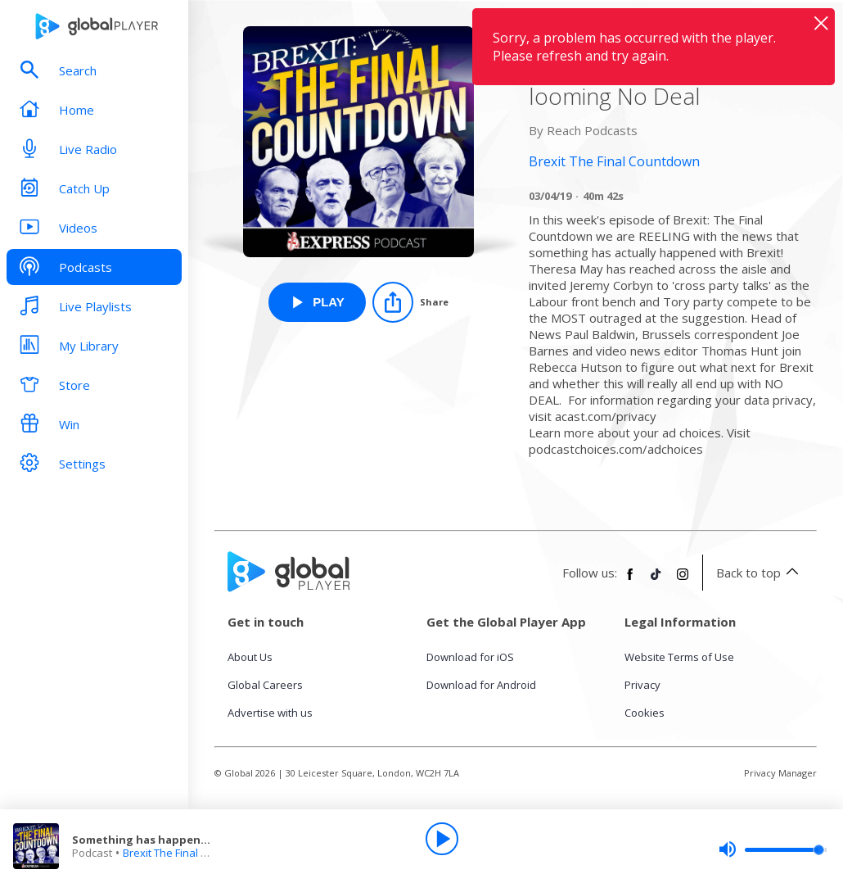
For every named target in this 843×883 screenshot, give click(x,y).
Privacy (642, 684)
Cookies (644, 712)
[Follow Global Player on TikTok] (656, 580)
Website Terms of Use (679, 657)
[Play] (442, 838)
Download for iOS (470, 657)
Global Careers (265, 684)
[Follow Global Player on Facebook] (630, 580)
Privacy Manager (780, 773)
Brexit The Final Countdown (190, 852)
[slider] (773, 849)
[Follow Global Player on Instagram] (682, 580)
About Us (250, 657)
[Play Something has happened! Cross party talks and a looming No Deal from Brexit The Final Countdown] (317, 302)
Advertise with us (270, 712)
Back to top (760, 572)
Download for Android (481, 684)
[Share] (410, 302)
